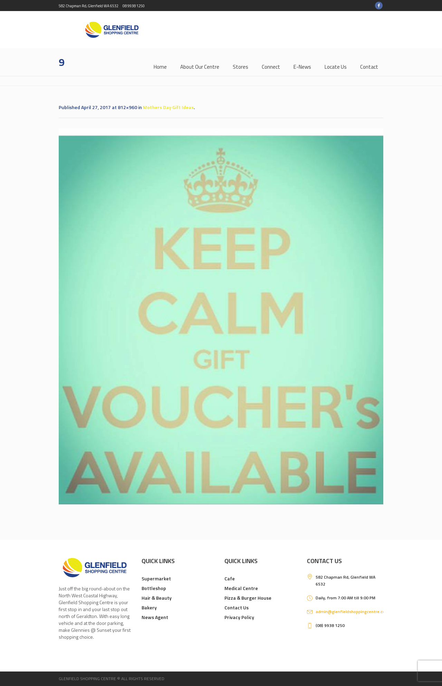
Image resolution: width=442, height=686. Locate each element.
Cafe (229, 578)
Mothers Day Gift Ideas (168, 107)
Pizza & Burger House (247, 597)
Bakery (149, 607)
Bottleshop (154, 588)
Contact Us (236, 607)
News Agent (155, 617)
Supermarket (156, 578)
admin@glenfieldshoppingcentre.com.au (355, 611)
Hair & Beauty (157, 597)
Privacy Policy (239, 617)
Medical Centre (241, 588)
